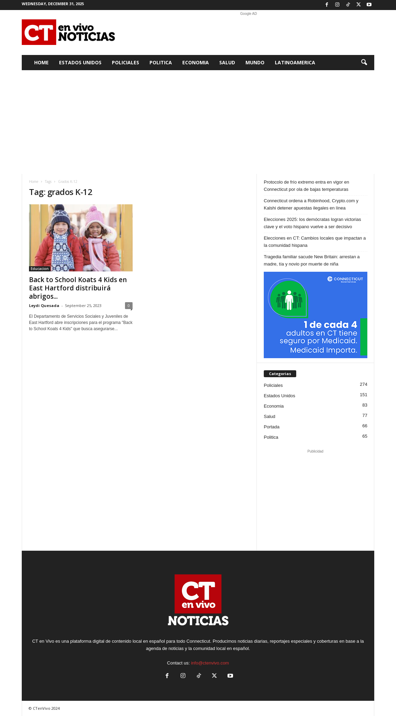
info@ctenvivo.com (210, 663)
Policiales (125, 62)
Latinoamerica (295, 62)
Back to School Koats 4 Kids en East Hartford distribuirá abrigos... (78, 288)
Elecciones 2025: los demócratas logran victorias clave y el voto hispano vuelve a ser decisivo (312, 223)
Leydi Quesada (44, 305)
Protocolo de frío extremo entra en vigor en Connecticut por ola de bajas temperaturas (306, 185)
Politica (160, 62)
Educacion (40, 268)
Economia (195, 62)
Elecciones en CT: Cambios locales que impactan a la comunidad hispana (315, 241)
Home (41, 62)
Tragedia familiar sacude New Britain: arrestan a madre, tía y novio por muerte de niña (312, 260)
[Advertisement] (248, 32)
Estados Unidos (80, 62)
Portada (272, 426)
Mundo (254, 62)
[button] (363, 62)
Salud (227, 62)
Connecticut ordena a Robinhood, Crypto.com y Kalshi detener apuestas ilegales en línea (311, 204)
